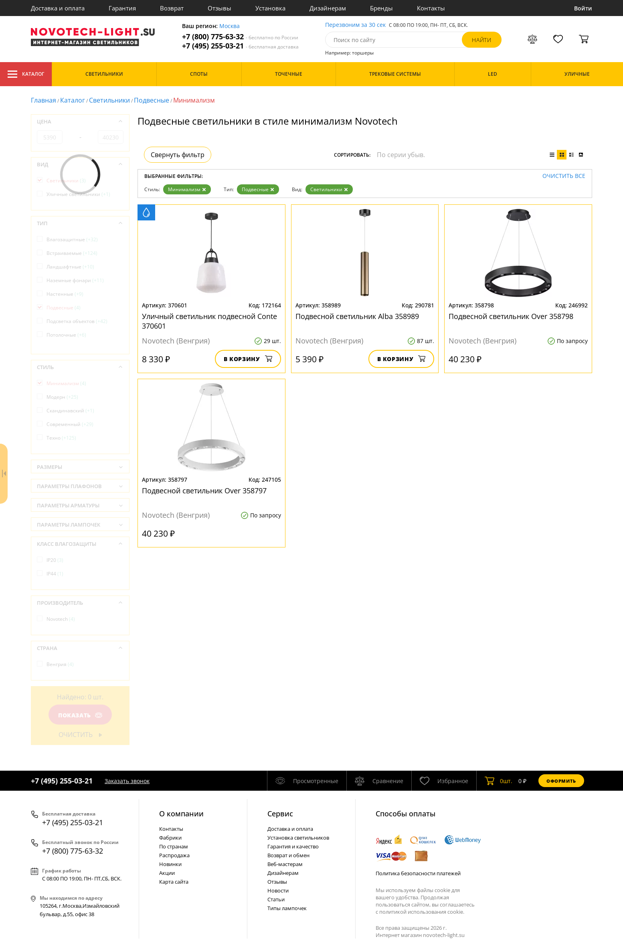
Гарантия (122, 8)
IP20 (55, 560)
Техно (61, 437)
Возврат (172, 8)
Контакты (431, 8)
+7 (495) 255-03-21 (240, 45)
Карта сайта (173, 881)
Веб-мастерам (285, 864)
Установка (270, 8)
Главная (43, 100)
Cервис (280, 813)
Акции (167, 872)
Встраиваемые (72, 253)
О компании (181, 813)
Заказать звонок (127, 781)
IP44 (55, 573)
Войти (583, 8)
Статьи (276, 899)
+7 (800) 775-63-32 (240, 36)
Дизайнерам (327, 8)
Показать (80, 715)
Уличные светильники (78, 194)
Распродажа (174, 855)
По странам (173, 846)
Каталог (26, 74)
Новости (278, 890)
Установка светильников (298, 837)
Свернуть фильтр (177, 154)
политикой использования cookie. (421, 911)
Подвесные (151, 100)
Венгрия (60, 664)
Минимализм (187, 189)
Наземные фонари (75, 280)
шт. (498, 780)
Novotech (61, 619)
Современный (70, 424)
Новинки (170, 864)
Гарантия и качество (293, 846)
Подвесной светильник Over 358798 (511, 316)
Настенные (65, 294)
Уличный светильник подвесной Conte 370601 (209, 321)
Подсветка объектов (77, 321)
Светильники (109, 100)
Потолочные (66, 334)
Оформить (561, 781)
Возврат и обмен (288, 855)
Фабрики (170, 837)
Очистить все (563, 176)
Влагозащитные (72, 239)
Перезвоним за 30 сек (355, 25)
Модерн (62, 397)
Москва (229, 26)
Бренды (381, 8)
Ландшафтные (70, 266)
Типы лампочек (287, 908)
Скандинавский (70, 410)
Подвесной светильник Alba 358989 (357, 316)
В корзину (248, 359)
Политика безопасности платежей (418, 873)
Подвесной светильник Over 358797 (204, 490)
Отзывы (219, 8)
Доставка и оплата (58, 8)
